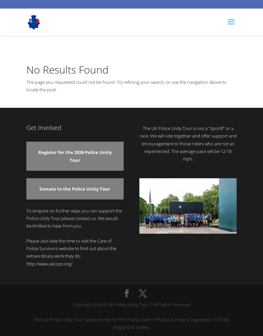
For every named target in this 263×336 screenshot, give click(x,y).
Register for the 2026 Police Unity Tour (75, 156)
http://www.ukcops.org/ (49, 264)
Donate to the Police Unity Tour (74, 189)
